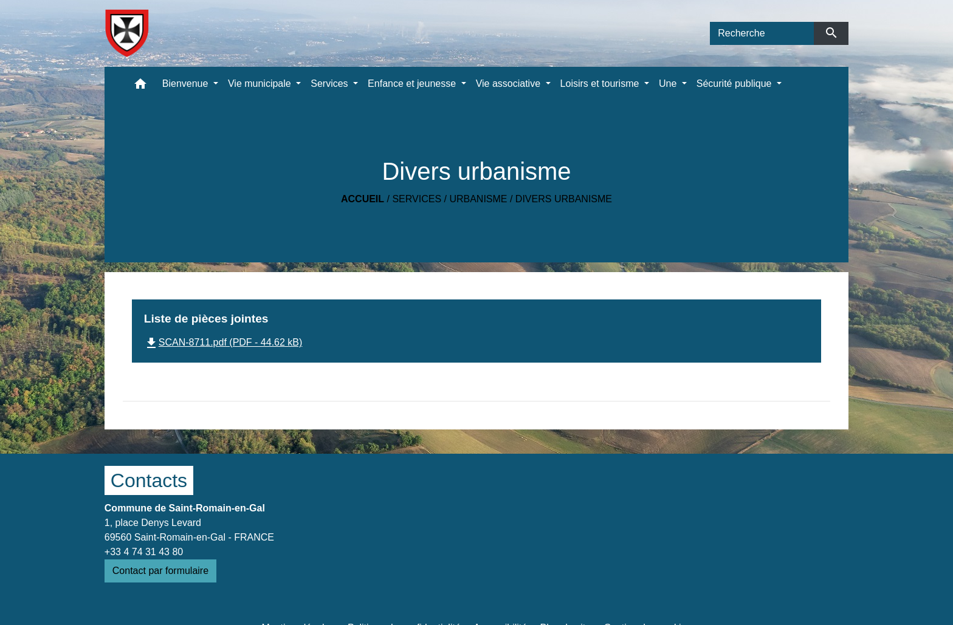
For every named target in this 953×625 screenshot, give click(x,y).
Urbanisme (478, 199)
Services (416, 199)
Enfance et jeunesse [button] (413, 83)
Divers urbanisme (563, 199)
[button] (140, 86)
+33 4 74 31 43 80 (144, 552)
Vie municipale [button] (261, 83)
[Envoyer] (831, 33)
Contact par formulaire (160, 570)
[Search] (762, 33)
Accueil (362, 199)
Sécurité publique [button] (735, 83)
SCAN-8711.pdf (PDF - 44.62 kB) (223, 342)
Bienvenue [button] (186, 83)
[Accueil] (127, 33)
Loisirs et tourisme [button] (601, 83)
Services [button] (331, 83)
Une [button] (669, 83)
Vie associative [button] (509, 83)
